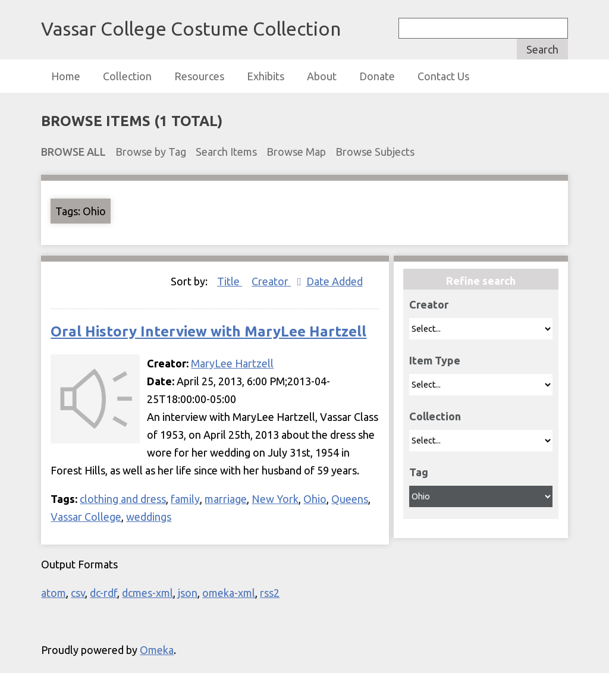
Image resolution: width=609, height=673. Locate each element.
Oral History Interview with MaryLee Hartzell (208, 331)
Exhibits (265, 76)
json (187, 593)
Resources (199, 76)
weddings (148, 517)
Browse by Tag (150, 152)
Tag (418, 472)
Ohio (315, 499)
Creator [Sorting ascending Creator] (271, 281)
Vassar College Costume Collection (191, 28)
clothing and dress (123, 499)
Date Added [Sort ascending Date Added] (334, 281)
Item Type (434, 360)
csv (78, 593)
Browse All (73, 152)
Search (542, 49)
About (322, 76)
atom (53, 593)
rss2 (270, 593)
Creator (428, 304)
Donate (377, 76)
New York (275, 499)
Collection (127, 76)
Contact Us (443, 76)
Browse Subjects (375, 152)
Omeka (157, 650)
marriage (226, 499)
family (185, 499)
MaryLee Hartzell (232, 363)
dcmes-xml (147, 593)
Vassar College (86, 517)
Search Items (226, 152)
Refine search (481, 281)
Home (65, 76)
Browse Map (296, 152)
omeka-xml (228, 593)
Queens (349, 499)
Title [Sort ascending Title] (229, 281)
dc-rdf (103, 593)
